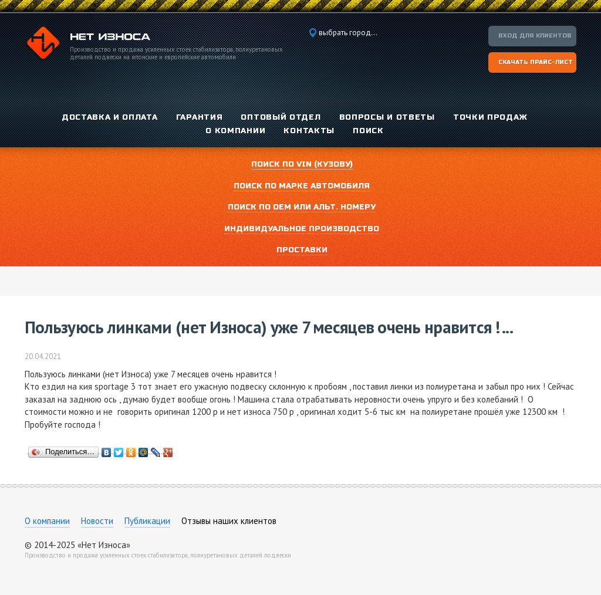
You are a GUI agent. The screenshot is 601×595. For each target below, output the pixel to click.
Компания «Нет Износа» (87, 44)
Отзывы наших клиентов (228, 520)
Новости (97, 520)
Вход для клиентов (535, 35)
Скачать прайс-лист (535, 62)
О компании (47, 520)
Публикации (147, 520)
